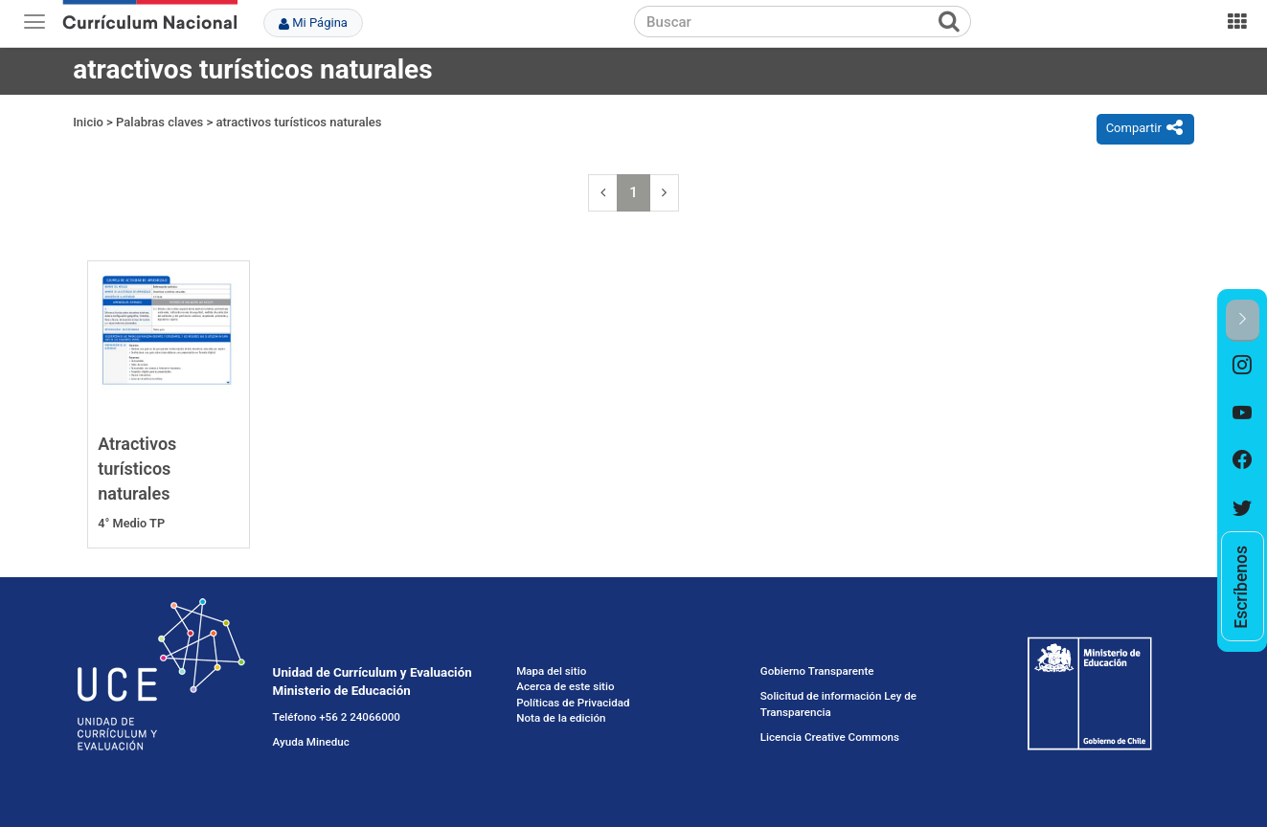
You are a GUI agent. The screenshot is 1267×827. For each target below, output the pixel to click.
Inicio (88, 122)
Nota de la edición (560, 718)
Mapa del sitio (551, 671)
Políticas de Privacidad (572, 702)
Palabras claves (159, 122)
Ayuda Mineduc (311, 742)
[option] (1242, 366)
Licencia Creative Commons (829, 737)
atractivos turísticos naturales (299, 122)
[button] (1242, 320)
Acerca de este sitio (565, 686)
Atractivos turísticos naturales (137, 468)
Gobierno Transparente (817, 671)
